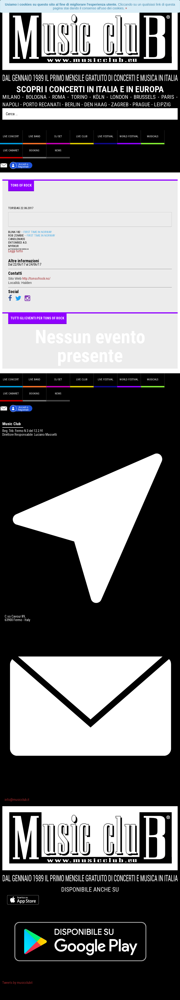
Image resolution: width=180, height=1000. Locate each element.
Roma (58, 97)
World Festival (129, 136)
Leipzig (162, 104)
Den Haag (95, 104)
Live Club (81, 136)
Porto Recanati (42, 104)
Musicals (152, 136)
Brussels (145, 97)
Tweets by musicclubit (17, 983)
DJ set (58, 136)
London (119, 97)
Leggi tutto (15, 251)
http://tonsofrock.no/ (36, 278)
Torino (79, 97)
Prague (141, 104)
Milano (11, 97)
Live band (34, 136)
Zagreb (119, 104)
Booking (34, 150)
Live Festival (105, 136)
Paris (167, 97)
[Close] (126, 8)
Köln (99, 97)
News (58, 150)
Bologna (36, 97)
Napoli (10, 104)
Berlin (72, 104)
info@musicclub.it (17, 800)
